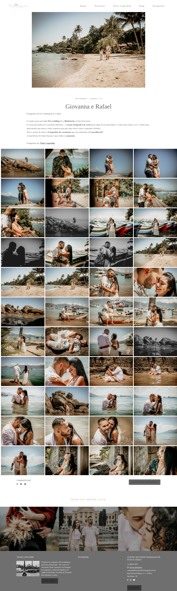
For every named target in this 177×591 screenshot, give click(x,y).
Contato (134, 588)
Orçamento (159, 6)
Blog (142, 6)
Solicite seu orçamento (144, 482)
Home (83, 6)
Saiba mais (49, 581)
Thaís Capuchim (122, 6)
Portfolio (100, 6)
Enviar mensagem (136, 567)
